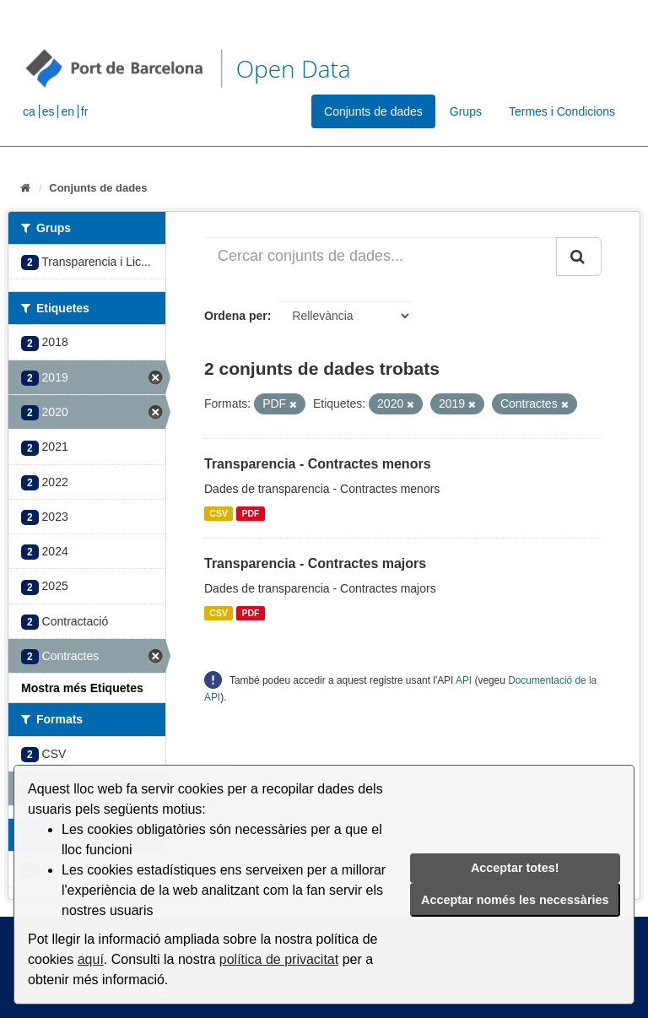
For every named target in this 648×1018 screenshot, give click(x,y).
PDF (250, 513)
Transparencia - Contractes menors (317, 464)
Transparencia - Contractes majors (315, 563)
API (464, 680)
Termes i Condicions (562, 111)
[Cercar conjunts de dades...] (380, 256)
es (48, 111)
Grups (466, 111)
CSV (218, 513)
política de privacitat (278, 959)
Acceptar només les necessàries (514, 900)
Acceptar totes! (515, 868)
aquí (91, 959)
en (67, 111)
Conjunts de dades (373, 111)
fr (85, 111)
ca (29, 111)
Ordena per (235, 315)
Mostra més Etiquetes (82, 688)
